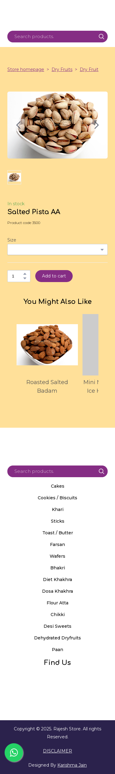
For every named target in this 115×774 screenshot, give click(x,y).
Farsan (57, 544)
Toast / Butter (57, 533)
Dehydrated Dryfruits (57, 638)
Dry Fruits (62, 69)
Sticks (57, 521)
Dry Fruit (89, 69)
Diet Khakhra (57, 579)
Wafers (57, 556)
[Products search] (57, 36)
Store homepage (25, 69)
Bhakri (57, 568)
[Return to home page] (57, 444)
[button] (101, 36)
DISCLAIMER (57, 751)
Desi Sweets (57, 626)
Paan (57, 649)
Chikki (58, 614)
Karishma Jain (72, 765)
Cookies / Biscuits (57, 498)
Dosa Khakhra (57, 591)
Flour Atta (57, 603)
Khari (57, 509)
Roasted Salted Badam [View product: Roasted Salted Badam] (47, 386)
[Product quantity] (17, 276)
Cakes (57, 486)
